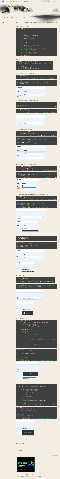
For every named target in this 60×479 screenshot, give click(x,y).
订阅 (20, 17)
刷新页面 (52, 455)
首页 (8, 17)
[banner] (4, 1)
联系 (16, 17)
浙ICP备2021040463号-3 (36, 476)
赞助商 (22, 1)
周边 (11, 1)
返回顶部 (55, 455)
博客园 (4, 17)
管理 (24, 17)
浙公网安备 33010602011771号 (24, 476)
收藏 (36, 445)
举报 (38, 445)
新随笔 (12, 17)
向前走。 (6, 12)
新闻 (14, 1)
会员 (8, 1)
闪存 (19, 1)
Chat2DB (26, 1)
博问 (16, 1)
